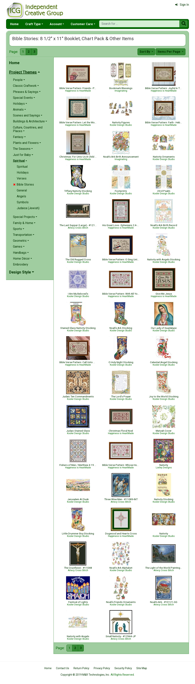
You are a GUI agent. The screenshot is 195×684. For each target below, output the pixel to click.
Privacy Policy (102, 668)
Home (14, 24)
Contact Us (62, 668)
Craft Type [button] (33, 24)
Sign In (182, 4)
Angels (21, 196)
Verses (21, 178)
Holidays (23, 172)
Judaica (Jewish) (28, 208)
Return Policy (81, 668)
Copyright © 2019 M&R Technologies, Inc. (85, 674)
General (22, 190)
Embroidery (20, 264)
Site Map (141, 668)
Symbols (23, 202)
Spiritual (22, 166)
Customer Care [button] (82, 24)
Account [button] (56, 24)
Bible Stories (23, 184)
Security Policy (123, 668)
